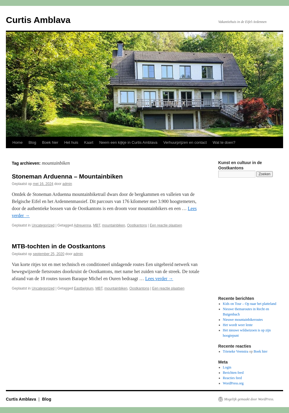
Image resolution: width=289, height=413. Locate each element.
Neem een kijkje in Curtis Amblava (128, 142)
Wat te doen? (224, 142)
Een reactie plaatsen (166, 225)
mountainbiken (113, 225)
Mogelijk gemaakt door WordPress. (249, 399)
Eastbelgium (83, 288)
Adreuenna (82, 225)
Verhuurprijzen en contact (185, 142)
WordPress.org (233, 383)
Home (17, 142)
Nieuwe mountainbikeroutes (243, 320)
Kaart (88, 142)
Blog (32, 142)
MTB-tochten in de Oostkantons (58, 246)
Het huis (71, 142)
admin (67, 184)
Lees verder (159, 278)
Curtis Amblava (38, 20)
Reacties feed (232, 378)
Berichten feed (233, 373)
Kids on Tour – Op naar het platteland (249, 304)
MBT (96, 225)
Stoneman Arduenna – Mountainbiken (67, 176)
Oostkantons (137, 225)
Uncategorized (43, 225)
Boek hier (50, 142)
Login (227, 367)
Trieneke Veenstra (235, 351)
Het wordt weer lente (238, 325)
